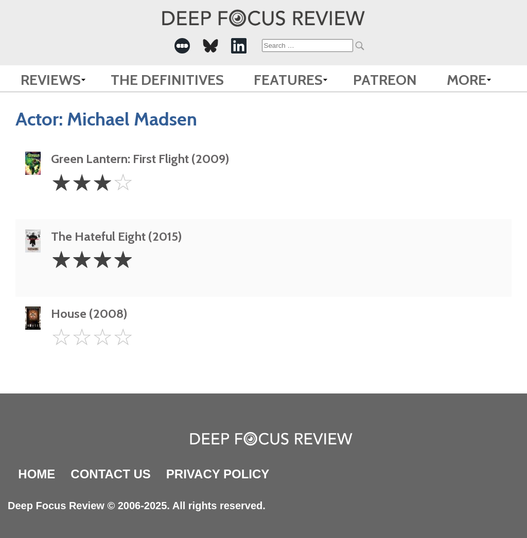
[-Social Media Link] (182, 45)
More (466, 79)
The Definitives (167, 79)
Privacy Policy (217, 474)
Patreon (385, 79)
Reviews (51, 79)
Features (288, 79)
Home (36, 474)
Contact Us (111, 474)
